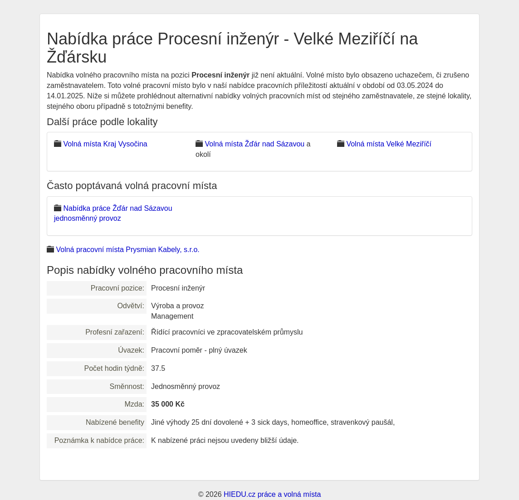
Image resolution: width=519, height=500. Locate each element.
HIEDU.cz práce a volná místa (272, 494)
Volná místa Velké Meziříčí (388, 144)
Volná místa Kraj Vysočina (105, 144)
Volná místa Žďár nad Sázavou (254, 144)
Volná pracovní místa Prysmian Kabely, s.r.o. (127, 249)
